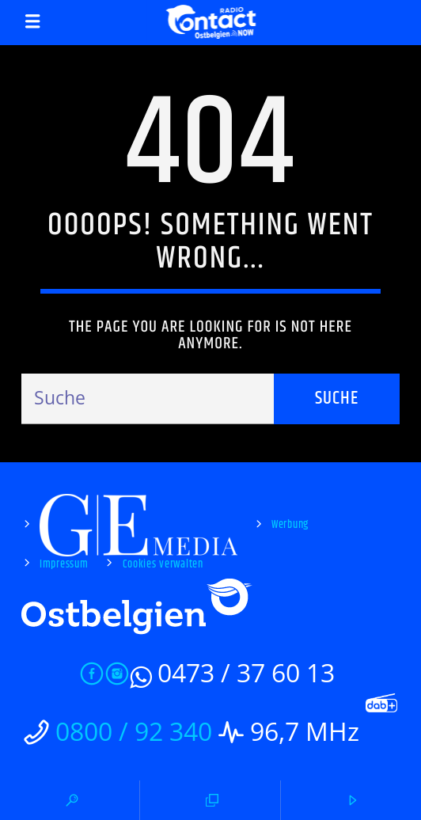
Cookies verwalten (163, 564)
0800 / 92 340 (133, 731)
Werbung (290, 524)
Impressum (64, 564)
